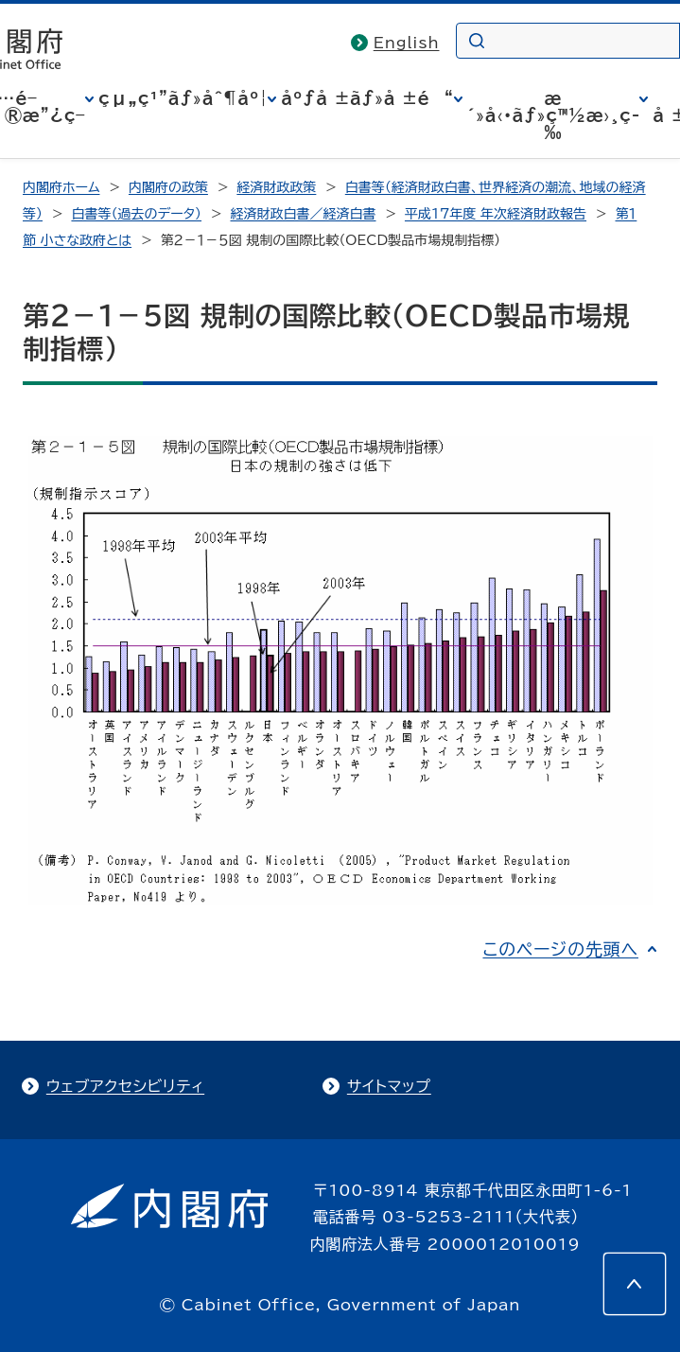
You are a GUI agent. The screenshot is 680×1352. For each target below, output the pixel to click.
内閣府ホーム (61, 187)
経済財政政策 (276, 187)
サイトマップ (389, 1086)
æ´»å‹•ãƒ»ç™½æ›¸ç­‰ (553, 115)
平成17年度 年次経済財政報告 (495, 213)
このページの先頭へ (560, 948)
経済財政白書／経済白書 (303, 213)
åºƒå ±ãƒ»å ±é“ (367, 98)
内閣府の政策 (168, 187)
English (407, 42)
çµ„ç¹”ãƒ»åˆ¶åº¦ (183, 98)
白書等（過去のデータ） (136, 213)
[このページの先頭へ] (634, 1284)
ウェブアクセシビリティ (125, 1086)
